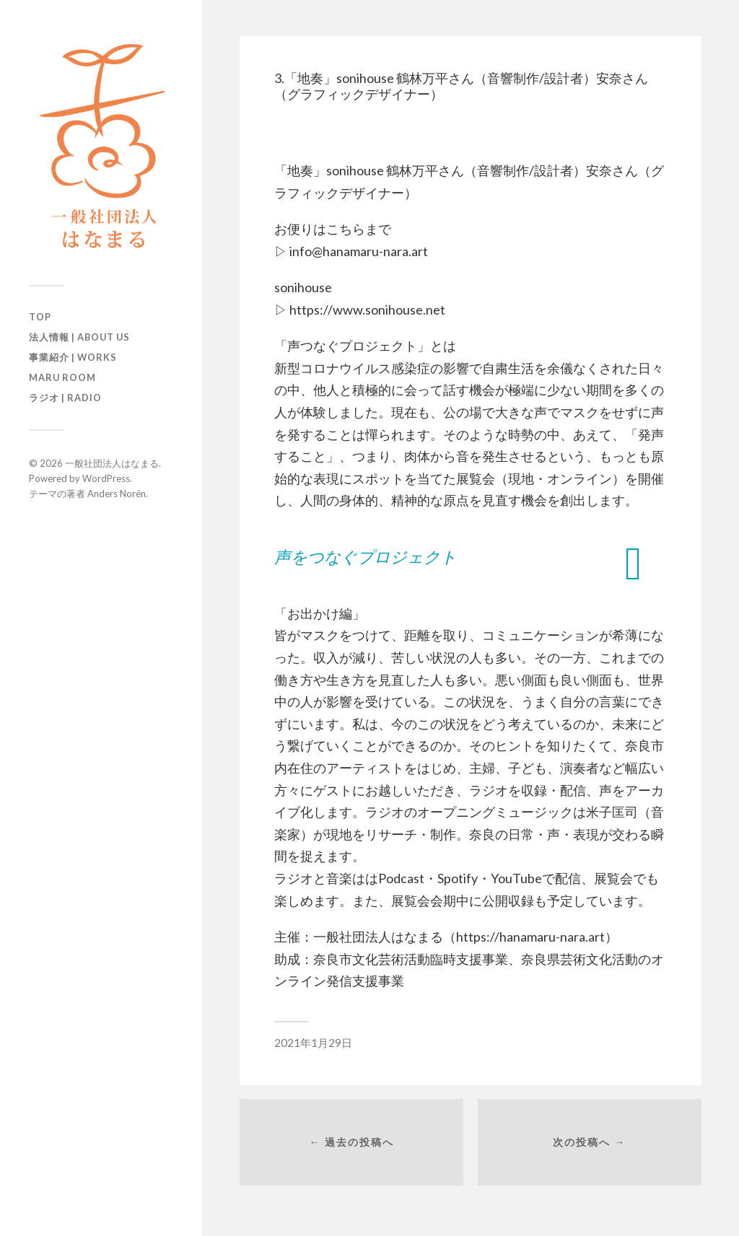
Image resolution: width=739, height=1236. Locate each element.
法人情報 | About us (79, 337)
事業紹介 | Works (73, 357)
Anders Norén (116, 493)
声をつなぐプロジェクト (365, 556)
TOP (40, 317)
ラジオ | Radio (65, 397)
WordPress (106, 478)
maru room (62, 377)
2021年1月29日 (313, 1042)
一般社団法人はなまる (112, 463)
